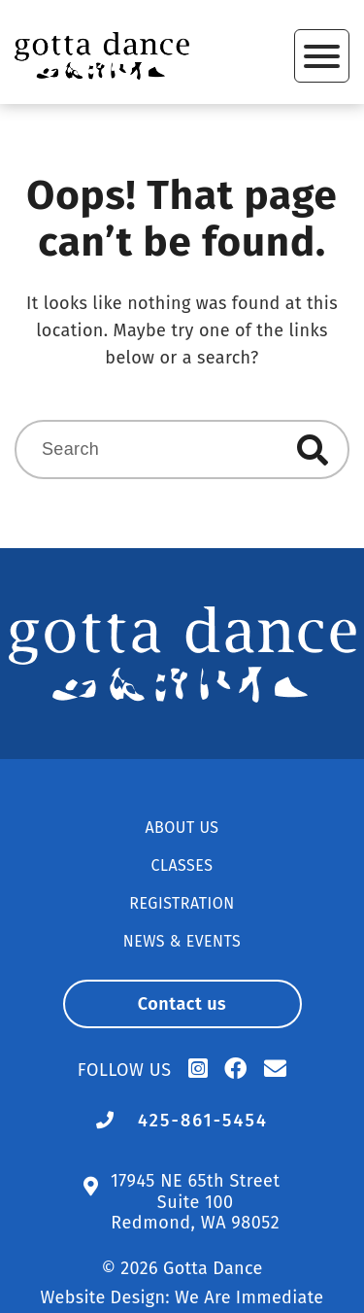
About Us (182, 827)
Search (312, 450)
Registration (181, 903)
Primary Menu (322, 56)
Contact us (182, 1004)
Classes (182, 865)
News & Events (182, 941)
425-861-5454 (203, 1120)
